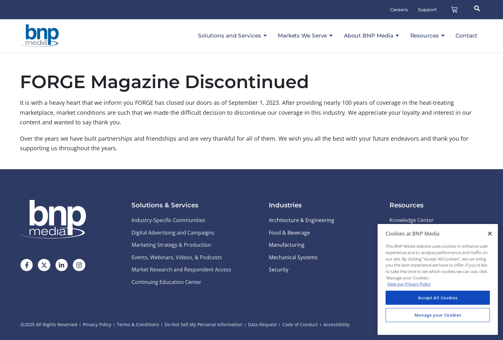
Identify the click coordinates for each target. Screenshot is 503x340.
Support (427, 9)
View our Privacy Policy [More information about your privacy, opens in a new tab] (409, 284)
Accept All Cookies (438, 298)
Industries (285, 205)
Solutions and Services (233, 36)
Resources (428, 36)
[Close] (490, 234)
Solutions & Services (165, 205)
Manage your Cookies (437, 315)
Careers (399, 9)
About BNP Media (372, 36)
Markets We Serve (306, 36)
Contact (466, 35)
